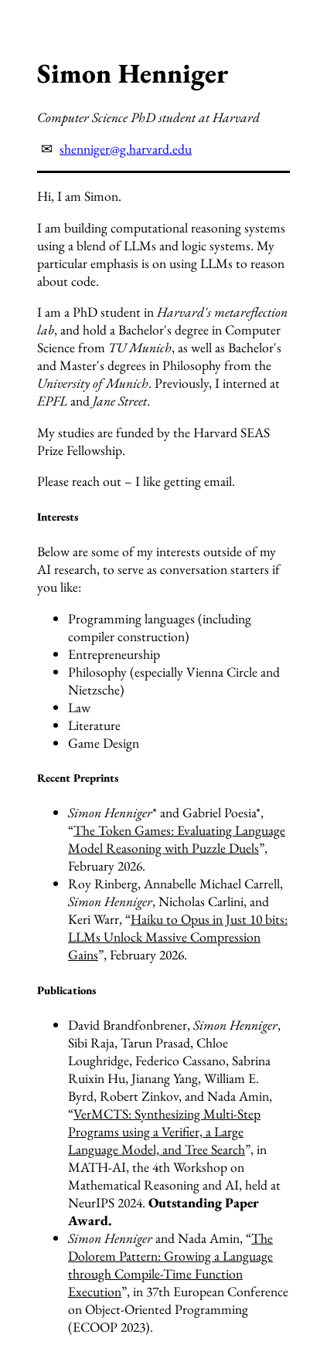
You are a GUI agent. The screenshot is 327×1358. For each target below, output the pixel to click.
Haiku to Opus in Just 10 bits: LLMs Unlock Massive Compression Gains (178, 936)
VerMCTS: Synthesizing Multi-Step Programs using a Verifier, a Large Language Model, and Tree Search (164, 1131)
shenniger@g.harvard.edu (126, 149)
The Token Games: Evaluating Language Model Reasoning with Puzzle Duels (176, 839)
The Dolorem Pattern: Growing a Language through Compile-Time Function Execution (170, 1264)
